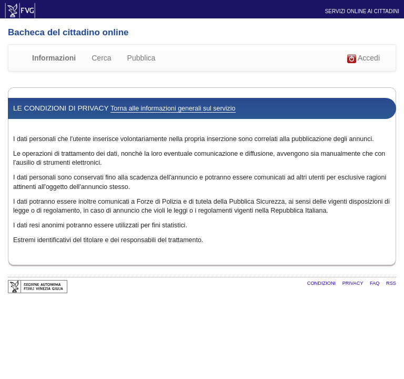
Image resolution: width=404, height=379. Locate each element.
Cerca (101, 58)
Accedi (363, 58)
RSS (391, 283)
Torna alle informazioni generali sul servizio (172, 108)
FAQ (375, 283)
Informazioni (54, 58)
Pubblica (141, 58)
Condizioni (322, 283)
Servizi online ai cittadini (362, 11)
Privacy (353, 283)
